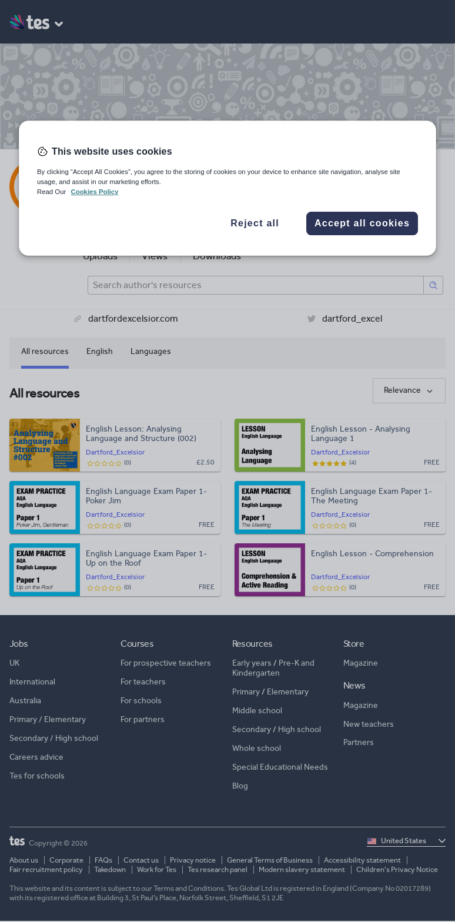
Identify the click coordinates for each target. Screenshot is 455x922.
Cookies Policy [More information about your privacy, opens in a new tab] (94, 191)
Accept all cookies (362, 223)
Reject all (254, 223)
